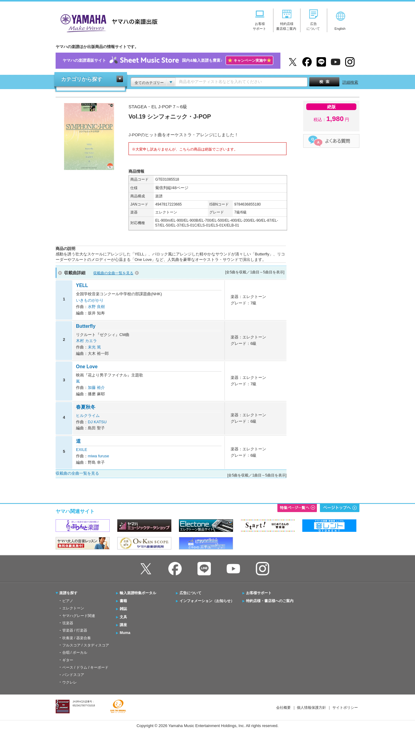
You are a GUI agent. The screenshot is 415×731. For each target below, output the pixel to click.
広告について (190, 593)
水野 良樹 (96, 306)
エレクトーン (73, 608)
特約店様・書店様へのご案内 (269, 601)
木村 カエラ (86, 340)
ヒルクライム (88, 415)
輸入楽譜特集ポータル (138, 593)
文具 (123, 617)
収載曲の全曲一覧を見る (113, 273)
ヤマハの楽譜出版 (107, 22)
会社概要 (283, 707)
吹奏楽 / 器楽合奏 (76, 638)
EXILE (81, 449)
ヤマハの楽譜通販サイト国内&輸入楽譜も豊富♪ (168, 61)
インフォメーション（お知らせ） (207, 601)
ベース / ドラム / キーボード (85, 667)
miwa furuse (98, 456)
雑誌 (123, 609)
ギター (67, 660)
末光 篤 (94, 347)
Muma (125, 633)
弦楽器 (67, 623)
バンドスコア (73, 675)
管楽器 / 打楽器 (74, 630)
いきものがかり (90, 300)
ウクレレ (69, 682)
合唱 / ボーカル (74, 652)
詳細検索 (350, 82)
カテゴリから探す (81, 79)
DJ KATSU (97, 422)
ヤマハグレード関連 (78, 616)
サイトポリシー (345, 707)
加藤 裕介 (96, 387)
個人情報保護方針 (311, 707)
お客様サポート (259, 593)
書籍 (123, 601)
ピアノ (67, 601)
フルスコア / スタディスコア (85, 645)
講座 (123, 625)
